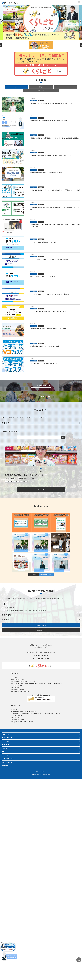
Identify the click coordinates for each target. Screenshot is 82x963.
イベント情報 (5, 741)
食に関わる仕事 (14, 481)
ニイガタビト (5, 745)
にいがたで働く (6, 734)
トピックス (41, 91)
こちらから (17, 687)
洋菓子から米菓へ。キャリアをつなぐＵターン (26, 475)
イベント (65, 87)
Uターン (7, 481)
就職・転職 (25, 481)
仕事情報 (41, 87)
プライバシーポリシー (41, 771)
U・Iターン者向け (8, 608)
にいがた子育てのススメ (9, 759)
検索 (63, 437)
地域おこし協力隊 (7, 762)
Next (80, 22)
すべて (16, 87)
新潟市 (20, 481)
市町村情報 (5, 766)
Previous (1, 22)
